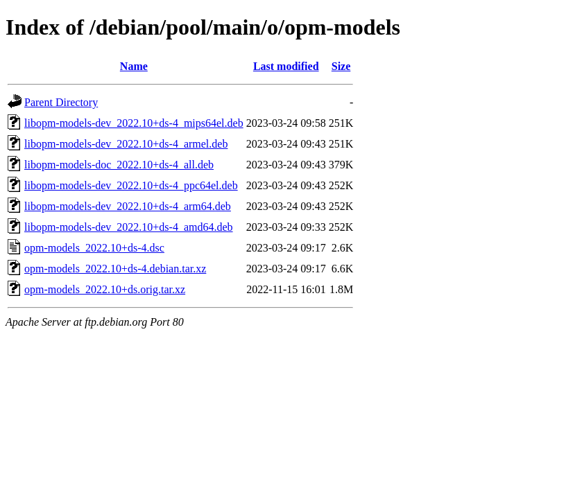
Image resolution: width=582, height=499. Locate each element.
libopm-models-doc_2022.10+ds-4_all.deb (119, 164)
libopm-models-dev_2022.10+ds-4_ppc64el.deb (131, 185)
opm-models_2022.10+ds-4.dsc (94, 248)
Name (134, 66)
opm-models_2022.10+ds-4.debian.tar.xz (115, 268)
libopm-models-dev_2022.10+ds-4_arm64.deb (127, 206)
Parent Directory (61, 102)
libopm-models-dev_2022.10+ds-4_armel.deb (126, 144)
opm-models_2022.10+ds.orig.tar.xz (104, 289)
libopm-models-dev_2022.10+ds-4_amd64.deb (128, 227)
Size (341, 66)
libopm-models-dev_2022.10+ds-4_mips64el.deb (133, 123)
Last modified (286, 66)
